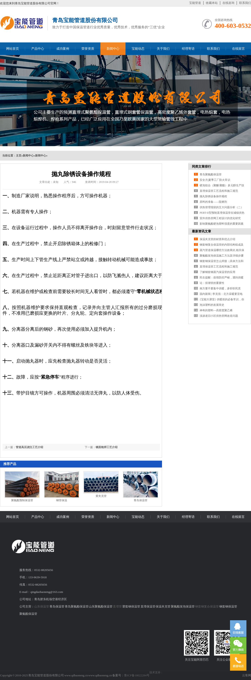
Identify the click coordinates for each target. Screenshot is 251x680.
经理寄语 (188, 48)
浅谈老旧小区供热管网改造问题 (219, 315)
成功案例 (62, 48)
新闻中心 (113, 48)
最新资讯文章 (201, 231)
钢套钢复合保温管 (207, 606)
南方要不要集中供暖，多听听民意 (220, 288)
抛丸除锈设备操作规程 (213, 196)
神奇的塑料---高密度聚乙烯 (216, 310)
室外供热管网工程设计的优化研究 (220, 218)
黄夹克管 (101, 496)
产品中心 (37, 48)
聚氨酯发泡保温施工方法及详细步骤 (221, 255)
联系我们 (245, 3)
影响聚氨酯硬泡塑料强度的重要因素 (221, 223)
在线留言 (238, 48)
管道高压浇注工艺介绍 (29, 447)
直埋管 (117, 606)
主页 (18, 155)
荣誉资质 (87, 48)
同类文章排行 (201, 166)
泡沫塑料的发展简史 (212, 304)
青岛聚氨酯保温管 (211, 174)
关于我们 (163, 48)
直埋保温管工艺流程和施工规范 (219, 190)
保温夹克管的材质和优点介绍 (217, 239)
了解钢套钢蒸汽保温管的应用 (217, 272)
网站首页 (12, 48)
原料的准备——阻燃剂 (213, 201)
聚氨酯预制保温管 (22, 500)
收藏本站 (212, 3)
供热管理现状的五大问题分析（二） (221, 207)
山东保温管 (41, 606)
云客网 (246, 675)
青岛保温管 (140, 500)
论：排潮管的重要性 (212, 283)
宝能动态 (138, 48)
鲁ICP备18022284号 (136, 675)
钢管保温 (61, 500)
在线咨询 (228, 3)
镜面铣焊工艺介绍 (107, 447)
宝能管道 (195, 3)
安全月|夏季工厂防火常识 (215, 180)
